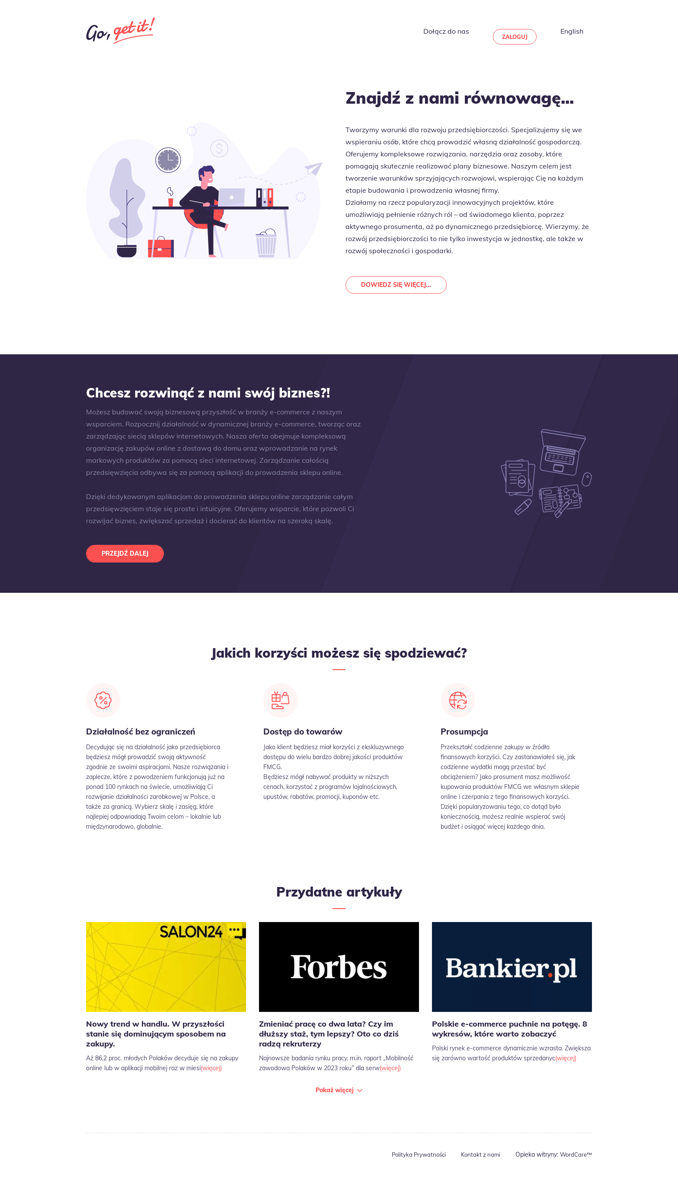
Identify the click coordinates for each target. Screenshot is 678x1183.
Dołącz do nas (467, 30)
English (581, 30)
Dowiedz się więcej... (399, 286)
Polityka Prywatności (412, 1161)
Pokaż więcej (335, 1097)
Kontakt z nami (477, 1161)
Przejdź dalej (128, 557)
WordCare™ (574, 1161)
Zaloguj (529, 30)
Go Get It (120, 30)
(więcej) (211, 1075)
